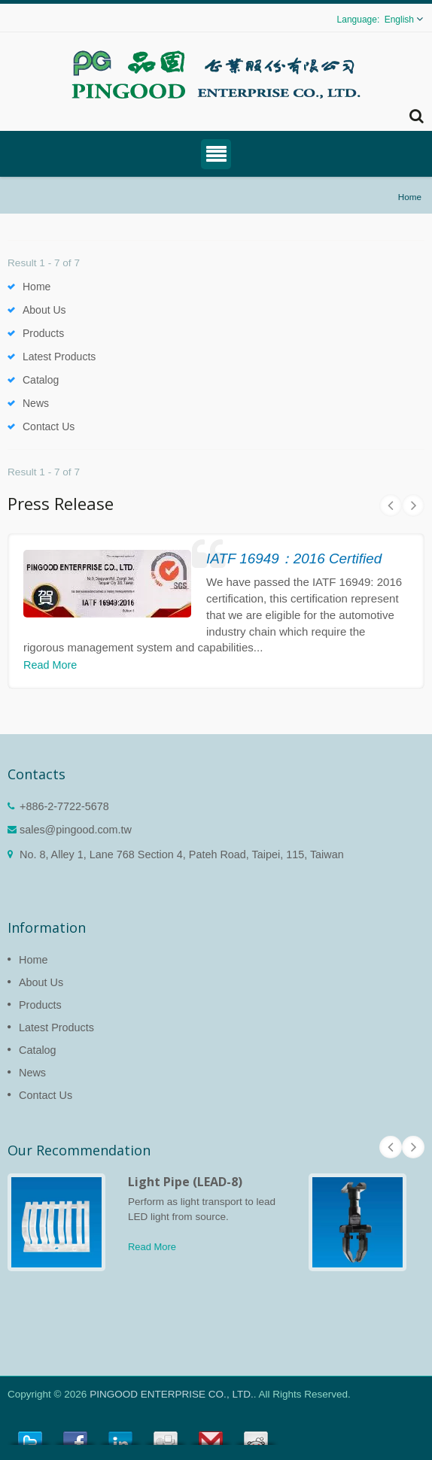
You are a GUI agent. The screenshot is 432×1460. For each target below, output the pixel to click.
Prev (390, 505)
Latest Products (59, 357)
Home (409, 197)
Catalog (41, 380)
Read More (50, 665)
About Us (44, 310)
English (399, 19)
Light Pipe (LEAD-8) (185, 1181)
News (36, 403)
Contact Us (49, 426)
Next (413, 505)
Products (43, 333)
